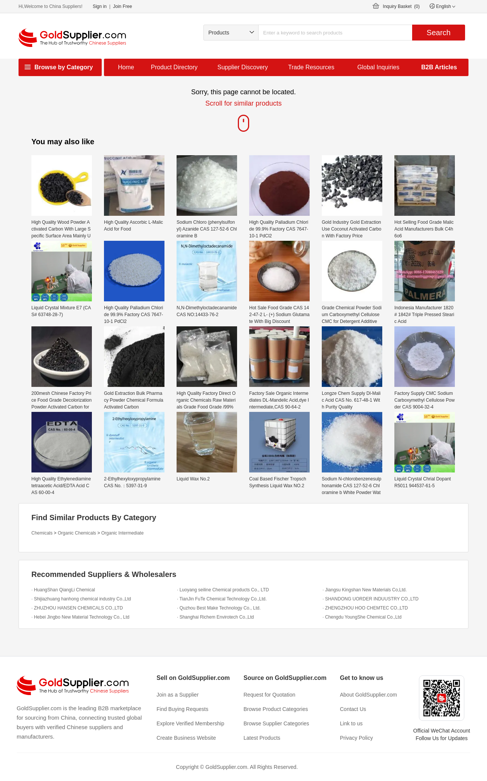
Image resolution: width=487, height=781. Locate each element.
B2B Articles (439, 67)
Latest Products (262, 738)
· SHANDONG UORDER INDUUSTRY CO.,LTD (371, 599)
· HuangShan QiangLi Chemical (63, 589)
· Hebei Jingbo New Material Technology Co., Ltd (80, 617)
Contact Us (353, 709)
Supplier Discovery (242, 67)
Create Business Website (186, 738)
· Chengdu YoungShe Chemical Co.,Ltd (362, 617)
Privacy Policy (356, 738)
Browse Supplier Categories (276, 723)
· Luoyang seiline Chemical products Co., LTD (223, 589)
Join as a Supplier (178, 695)
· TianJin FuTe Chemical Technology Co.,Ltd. (222, 599)
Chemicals (42, 533)
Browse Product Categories (276, 709)
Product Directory (174, 67)
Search (438, 32)
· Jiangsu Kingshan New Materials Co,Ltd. (365, 589)
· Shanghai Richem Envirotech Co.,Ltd (215, 617)
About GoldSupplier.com (368, 695)
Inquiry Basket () (401, 6)
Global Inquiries (378, 67)
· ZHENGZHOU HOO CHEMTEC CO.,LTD (365, 608)
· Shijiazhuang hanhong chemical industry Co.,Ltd (81, 599)
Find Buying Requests (182, 709)
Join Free (122, 6)
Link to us (351, 723)
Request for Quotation (269, 695)
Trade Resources (311, 67)
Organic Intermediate (122, 533)
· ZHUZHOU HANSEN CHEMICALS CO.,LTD (77, 608)
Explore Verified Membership (190, 723)
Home (126, 67)
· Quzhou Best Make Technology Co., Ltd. (219, 608)
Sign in (100, 6)
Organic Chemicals (77, 533)
